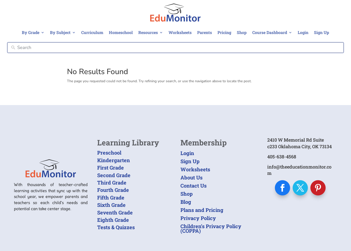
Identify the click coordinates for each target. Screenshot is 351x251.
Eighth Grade (113, 219)
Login (303, 32)
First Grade (110, 167)
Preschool (109, 152)
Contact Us (193, 185)
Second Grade (113, 175)
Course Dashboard (269, 32)
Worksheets (180, 32)
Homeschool (121, 32)
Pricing (224, 32)
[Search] (179, 48)
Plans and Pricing (201, 210)
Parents (204, 32)
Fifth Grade (110, 197)
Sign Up (321, 32)
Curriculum (92, 32)
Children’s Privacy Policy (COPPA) (210, 228)
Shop (242, 32)
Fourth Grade (113, 190)
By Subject (60, 32)
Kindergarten (113, 160)
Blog (185, 201)
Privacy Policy (198, 218)
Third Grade (111, 182)
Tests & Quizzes (116, 227)
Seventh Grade (115, 212)
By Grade (30, 32)
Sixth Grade (111, 205)
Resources (148, 32)
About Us (191, 177)
